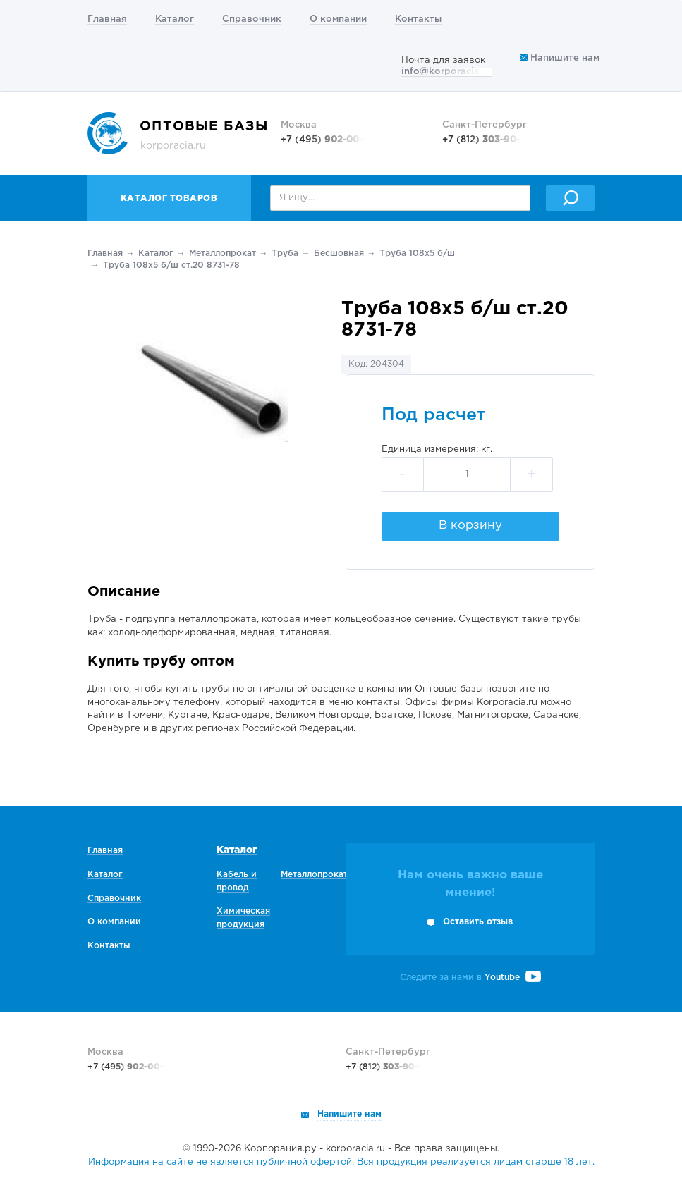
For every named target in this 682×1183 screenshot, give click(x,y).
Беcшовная (339, 253)
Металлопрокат (222, 253)
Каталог (174, 19)
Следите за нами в (470, 977)
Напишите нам (559, 58)
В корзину (470, 525)
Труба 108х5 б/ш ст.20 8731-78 (171, 265)
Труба (285, 253)
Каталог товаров (169, 198)
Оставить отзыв (478, 922)
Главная (107, 19)
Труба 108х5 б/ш (417, 253)
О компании (338, 19)
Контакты (418, 19)
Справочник (251, 19)
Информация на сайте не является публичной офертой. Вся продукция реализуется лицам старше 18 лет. (341, 1162)
